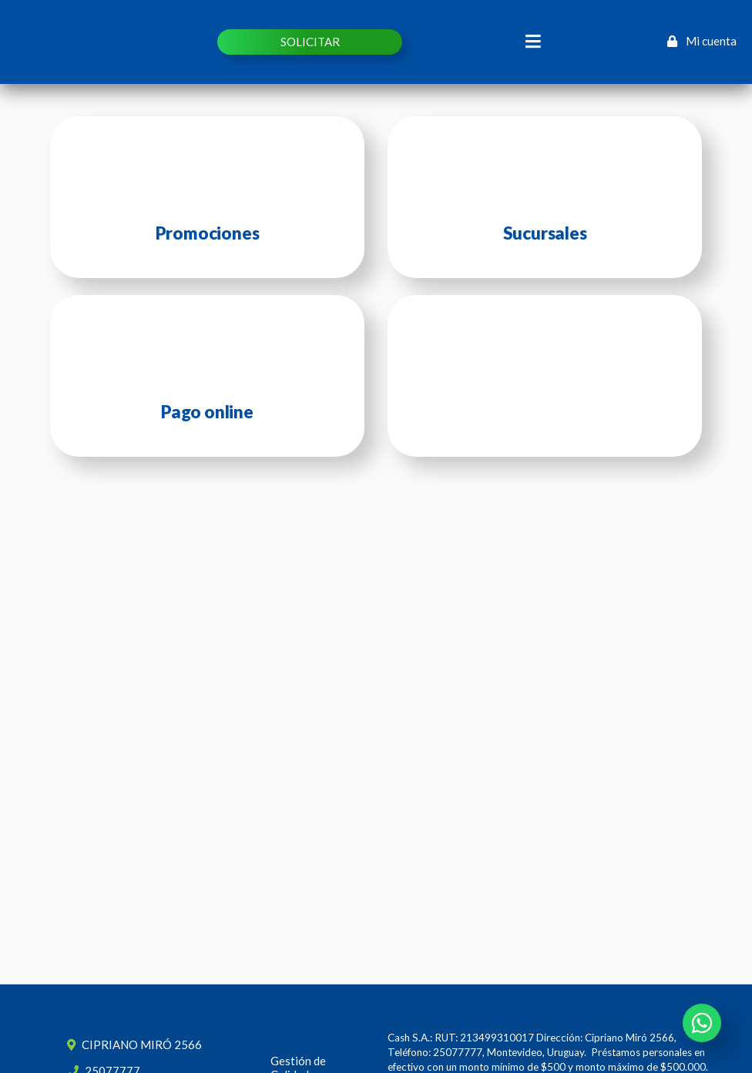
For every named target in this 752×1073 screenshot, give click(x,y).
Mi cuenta (702, 41)
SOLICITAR (310, 42)
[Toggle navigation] (533, 41)
